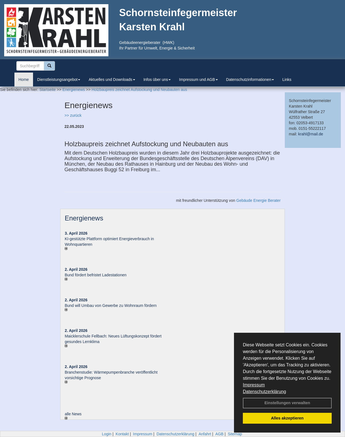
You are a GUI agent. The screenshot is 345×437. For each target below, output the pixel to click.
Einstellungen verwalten (287, 403)
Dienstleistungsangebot (58, 79)
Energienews (84, 218)
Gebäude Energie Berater (258, 200)
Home (24, 79)
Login (106, 434)
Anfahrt (204, 434)
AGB (219, 434)
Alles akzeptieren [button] (287, 418)
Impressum (254, 385)
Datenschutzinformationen (250, 79)
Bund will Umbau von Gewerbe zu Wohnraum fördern (111, 305)
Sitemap (235, 434)
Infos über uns (157, 79)
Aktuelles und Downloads (112, 79)
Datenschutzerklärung (264, 391)
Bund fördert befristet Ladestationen (96, 275)
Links (286, 79)
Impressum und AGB (198, 79)
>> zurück (72, 115)
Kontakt (122, 434)
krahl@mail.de (310, 134)
